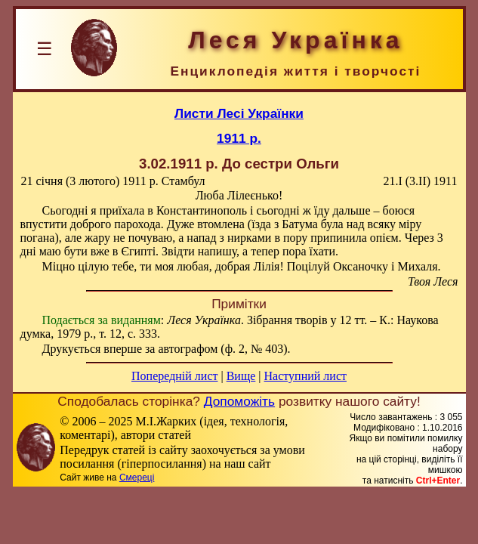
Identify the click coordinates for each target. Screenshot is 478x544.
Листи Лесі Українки (239, 113)
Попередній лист (174, 375)
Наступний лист (305, 375)
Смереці (136, 477)
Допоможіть (239, 401)
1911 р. (239, 138)
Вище (241, 375)
